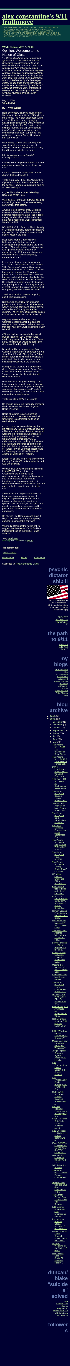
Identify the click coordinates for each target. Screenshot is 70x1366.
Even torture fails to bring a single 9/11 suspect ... (59, 890)
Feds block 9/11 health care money (59, 977)
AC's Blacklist (61, 669)
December (58, 722)
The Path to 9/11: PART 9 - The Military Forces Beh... (59, 760)
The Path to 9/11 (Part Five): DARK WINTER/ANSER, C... (59, 844)
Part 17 (64, 649)
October (57, 727)
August (56, 733)
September (58, 730)
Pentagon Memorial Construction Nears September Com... (59, 831)
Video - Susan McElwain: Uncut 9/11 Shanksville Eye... (59, 957)
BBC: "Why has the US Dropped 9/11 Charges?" (60, 1034)
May (55, 742)
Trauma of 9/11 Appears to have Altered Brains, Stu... (59, 807)
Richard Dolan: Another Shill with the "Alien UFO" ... (59, 1023)
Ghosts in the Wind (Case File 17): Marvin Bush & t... (59, 999)
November (58, 725)
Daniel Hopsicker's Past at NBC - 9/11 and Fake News (60, 771)
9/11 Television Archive (59, 1166)
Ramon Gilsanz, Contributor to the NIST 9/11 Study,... (60, 914)
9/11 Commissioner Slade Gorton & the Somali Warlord (60, 1069)
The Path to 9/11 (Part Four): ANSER (58, 855)
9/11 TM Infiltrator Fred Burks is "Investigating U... (59, 1111)
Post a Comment (9, 552)
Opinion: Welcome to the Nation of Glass (59, 1247)
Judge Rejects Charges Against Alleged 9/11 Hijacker (59, 1055)
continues (13, 538)
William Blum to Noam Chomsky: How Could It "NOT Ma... (59, 1236)
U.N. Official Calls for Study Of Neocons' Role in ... (58, 1258)
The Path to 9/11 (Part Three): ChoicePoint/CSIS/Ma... (59, 867)
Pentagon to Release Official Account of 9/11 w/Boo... (59, 1224)
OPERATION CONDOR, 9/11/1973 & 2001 (59, 1158)
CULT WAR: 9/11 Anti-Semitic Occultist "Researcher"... (60, 1098)
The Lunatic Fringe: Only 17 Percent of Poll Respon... (59, 1199)
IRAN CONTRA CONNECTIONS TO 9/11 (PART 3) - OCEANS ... (59, 1148)
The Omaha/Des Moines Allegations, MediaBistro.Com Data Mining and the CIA (60, 1308)
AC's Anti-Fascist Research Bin (61, 688)
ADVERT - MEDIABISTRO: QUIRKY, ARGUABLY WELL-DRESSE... (60, 902)
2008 (52, 719)
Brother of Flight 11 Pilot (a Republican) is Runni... (59, 946)
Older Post (39, 557)
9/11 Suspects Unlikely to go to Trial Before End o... (59, 1135)
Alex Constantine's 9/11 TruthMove (34, 19)
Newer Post (8, 557)
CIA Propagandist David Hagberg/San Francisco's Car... (59, 1083)
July (55, 736)
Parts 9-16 (63, 647)
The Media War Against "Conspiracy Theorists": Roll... (59, 935)
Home (24, 557)
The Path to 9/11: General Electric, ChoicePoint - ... (60, 1175)
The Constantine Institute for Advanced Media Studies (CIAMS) (61, 678)
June (55, 739)
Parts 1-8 (63, 644)
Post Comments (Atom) (27, 564)
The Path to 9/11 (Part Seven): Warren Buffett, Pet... (59, 796)
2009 (52, 716)
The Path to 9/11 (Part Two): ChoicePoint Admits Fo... (59, 987)
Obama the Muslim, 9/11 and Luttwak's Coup (60, 968)
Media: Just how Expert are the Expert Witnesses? (60, 1044)
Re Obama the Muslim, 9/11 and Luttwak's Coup (60, 924)
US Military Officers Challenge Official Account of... (59, 879)
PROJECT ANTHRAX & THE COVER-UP (61, 620)
